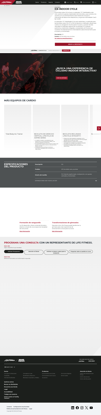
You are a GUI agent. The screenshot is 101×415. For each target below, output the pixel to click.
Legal (5, 389)
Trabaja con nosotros (10, 394)
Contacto (57, 2)
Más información (25, 231)
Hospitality (6, 375)
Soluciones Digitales (66, 373)
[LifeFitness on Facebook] (77, 408)
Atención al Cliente (33, 251)
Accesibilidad (8, 392)
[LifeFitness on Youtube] (91, 408)
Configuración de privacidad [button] (21, 406)
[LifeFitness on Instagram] (81, 408)
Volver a (7, 5)
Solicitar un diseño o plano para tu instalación (56, 252)
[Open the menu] (94, 2)
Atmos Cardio (64, 375)
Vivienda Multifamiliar (9, 377)
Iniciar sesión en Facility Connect (11, 397)
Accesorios (44, 377)
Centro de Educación (85, 379)
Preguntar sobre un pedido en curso (81, 251)
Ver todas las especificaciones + (63, 38)
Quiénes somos (9, 382)
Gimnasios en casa (27, 373)
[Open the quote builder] (85, 2)
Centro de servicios (85, 377)
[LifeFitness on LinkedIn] (72, 408)
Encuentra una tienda (10, 387)
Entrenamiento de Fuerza (49, 375)
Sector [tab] (37, 2)
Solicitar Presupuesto (14, 251)
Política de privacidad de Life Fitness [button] (17, 408)
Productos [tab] (43, 2)
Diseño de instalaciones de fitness (86, 374)
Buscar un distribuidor (11, 384)
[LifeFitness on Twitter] (86, 408)
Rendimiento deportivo (29, 375)
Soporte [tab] (51, 2)
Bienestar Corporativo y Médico (31, 377)
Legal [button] (30, 408)
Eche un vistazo (62, 78)
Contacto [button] (9, 406)
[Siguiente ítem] (99, 128)
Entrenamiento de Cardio (48, 373)
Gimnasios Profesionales (10, 373)
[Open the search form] (76, 2)
